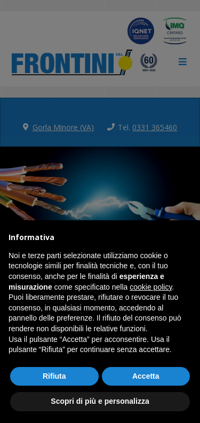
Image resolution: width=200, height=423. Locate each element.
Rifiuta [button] (54, 376)
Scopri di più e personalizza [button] (100, 401)
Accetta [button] (145, 376)
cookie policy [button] (151, 287)
